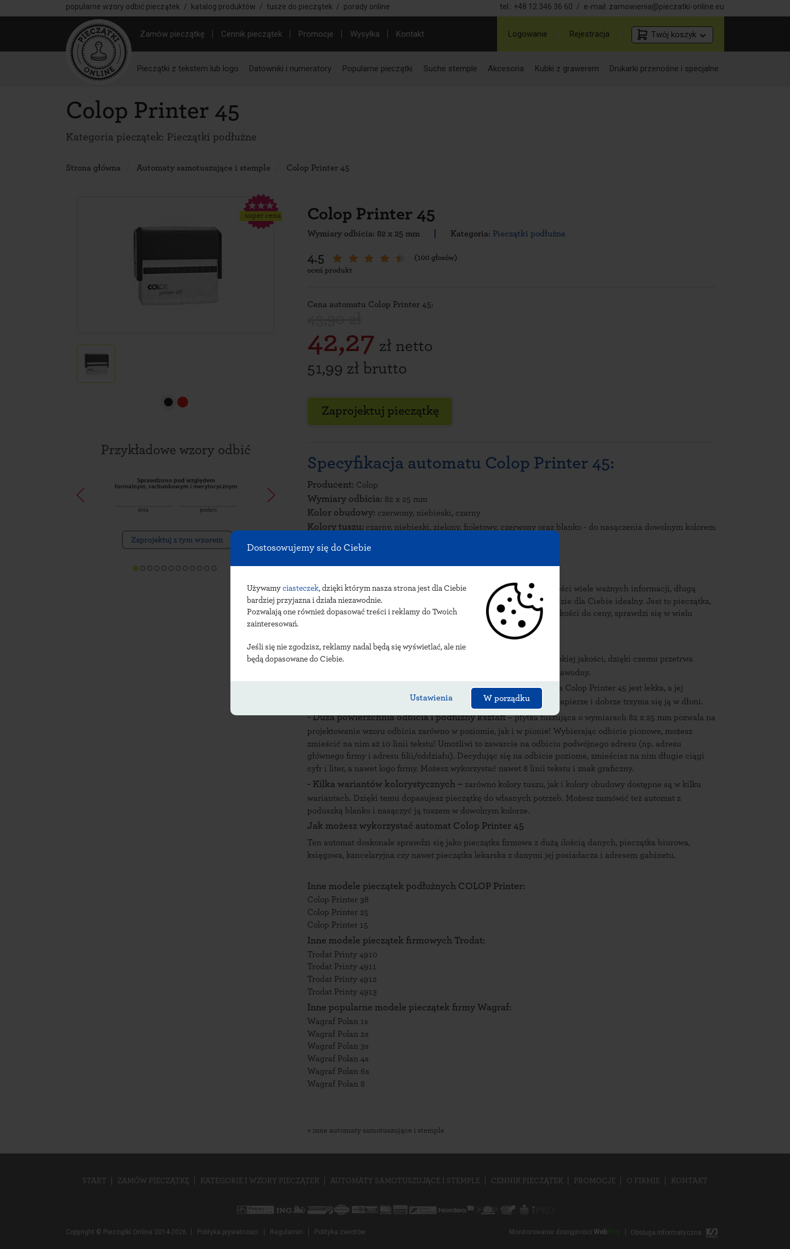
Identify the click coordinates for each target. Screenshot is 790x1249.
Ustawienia (431, 697)
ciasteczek (301, 588)
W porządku (506, 698)
